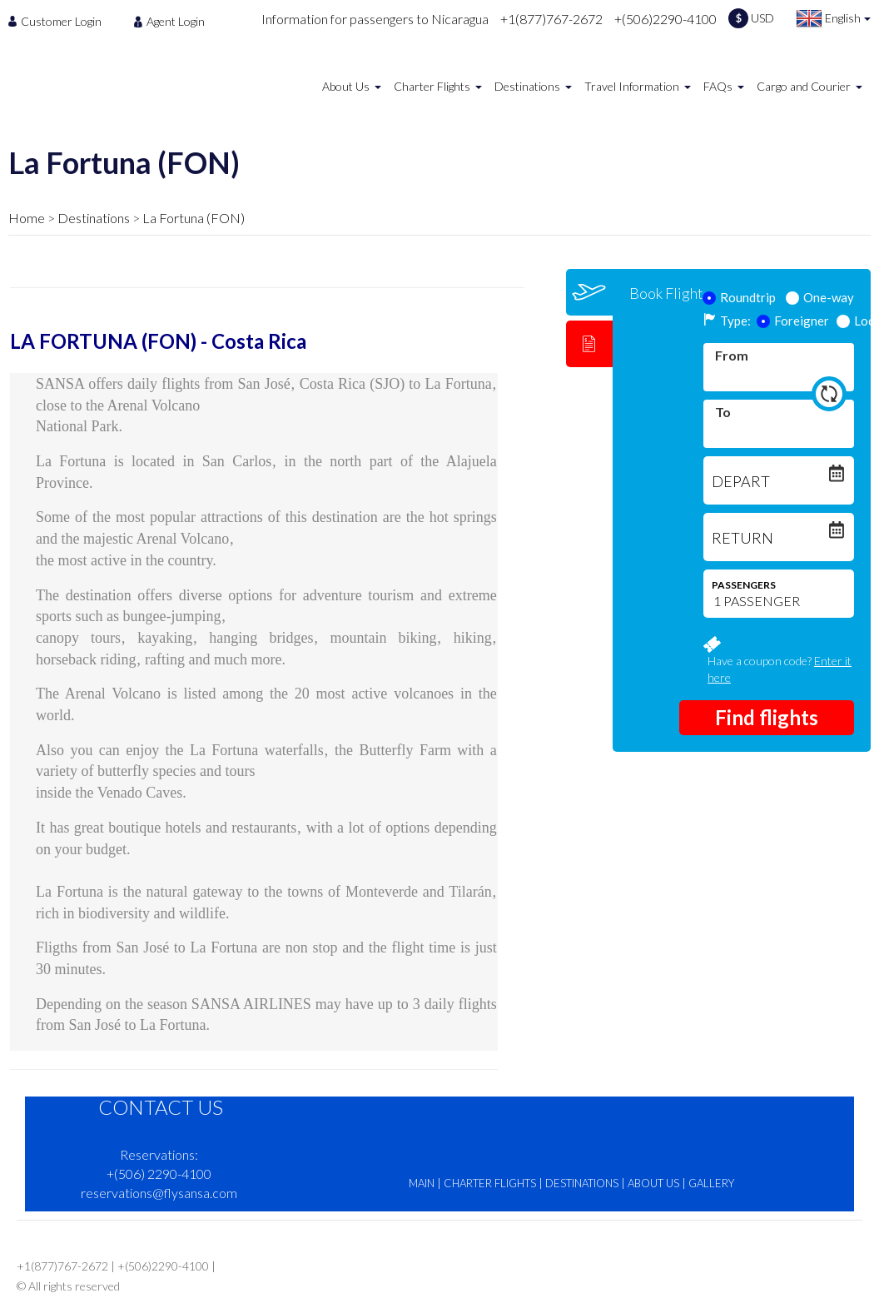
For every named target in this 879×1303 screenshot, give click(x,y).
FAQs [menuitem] (717, 86)
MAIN (422, 1183)
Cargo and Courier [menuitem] (804, 86)
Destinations (93, 218)
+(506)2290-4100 (665, 19)
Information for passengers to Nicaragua (375, 19)
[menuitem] (59, 21)
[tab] (589, 292)
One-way (820, 297)
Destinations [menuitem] (527, 86)
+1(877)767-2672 (551, 19)
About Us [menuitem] (346, 86)
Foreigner (793, 320)
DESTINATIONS (581, 1183)
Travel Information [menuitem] (631, 86)
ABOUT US (653, 1183)
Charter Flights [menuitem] (432, 86)
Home (26, 218)
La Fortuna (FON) (193, 218)
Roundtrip (739, 297)
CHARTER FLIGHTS (490, 1183)
